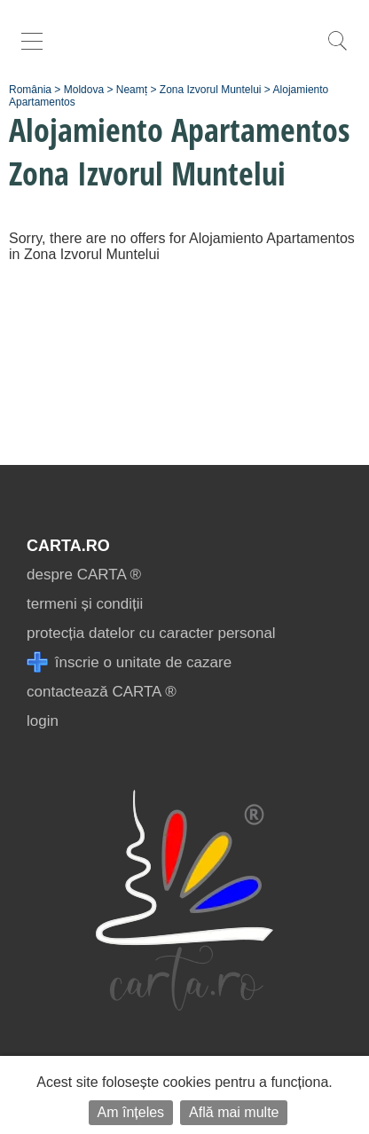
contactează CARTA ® (102, 691)
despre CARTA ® (84, 574)
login (43, 721)
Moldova (84, 89)
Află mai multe (234, 1112)
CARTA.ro (68, 546)
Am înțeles (131, 1112)
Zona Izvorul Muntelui (211, 89)
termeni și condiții (85, 603)
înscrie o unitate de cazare (129, 662)
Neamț (131, 89)
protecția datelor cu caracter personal (151, 633)
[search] (337, 50)
